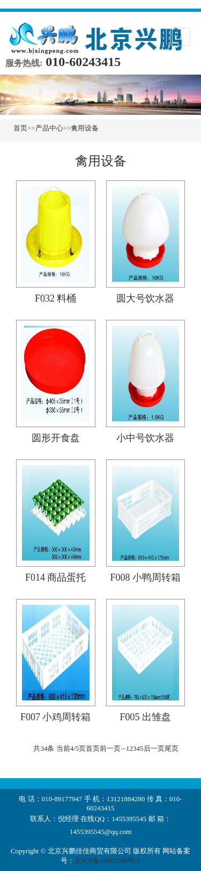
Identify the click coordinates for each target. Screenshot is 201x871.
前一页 (110, 748)
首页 (20, 128)
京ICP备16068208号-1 (107, 861)
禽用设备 (85, 128)
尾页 (171, 748)
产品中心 (49, 128)
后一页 (154, 748)
